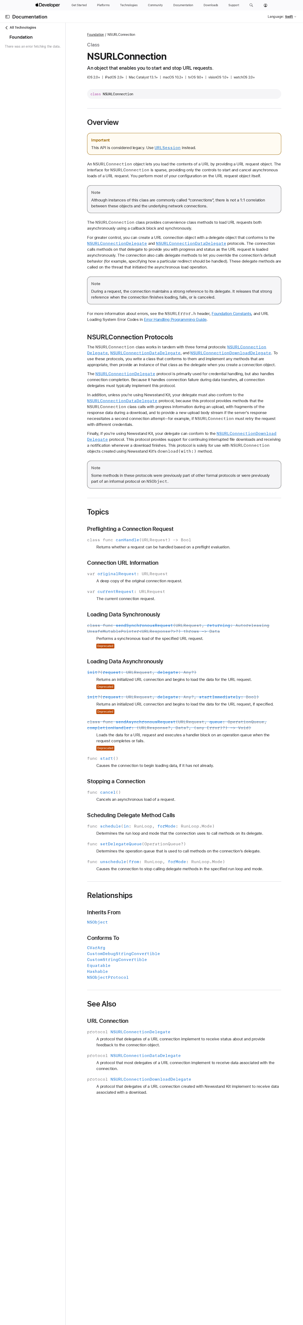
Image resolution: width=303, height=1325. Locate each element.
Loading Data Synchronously (150, 638)
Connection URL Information (149, 586)
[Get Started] (79, 5)
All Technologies (20, 28)
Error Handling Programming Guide (218, 331)
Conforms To (129, 997)
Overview (129, 122)
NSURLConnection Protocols (157, 349)
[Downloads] (211, 5)
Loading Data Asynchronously (152, 685)
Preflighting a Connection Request (157, 552)
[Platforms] (103, 5)
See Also (128, 1063)
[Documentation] (183, 5)
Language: (276, 16)
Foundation (122, 34)
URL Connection (134, 1080)
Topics (124, 535)
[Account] (265, 5)
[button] (251, 5)
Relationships (136, 954)
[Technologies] (128, 5)
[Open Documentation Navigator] (7, 16)
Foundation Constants (258, 325)
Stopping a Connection (143, 823)
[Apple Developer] (48, 5)
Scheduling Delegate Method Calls (157, 856)
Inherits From (130, 971)
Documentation (29, 17)
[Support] (234, 5)
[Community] (155, 5)
